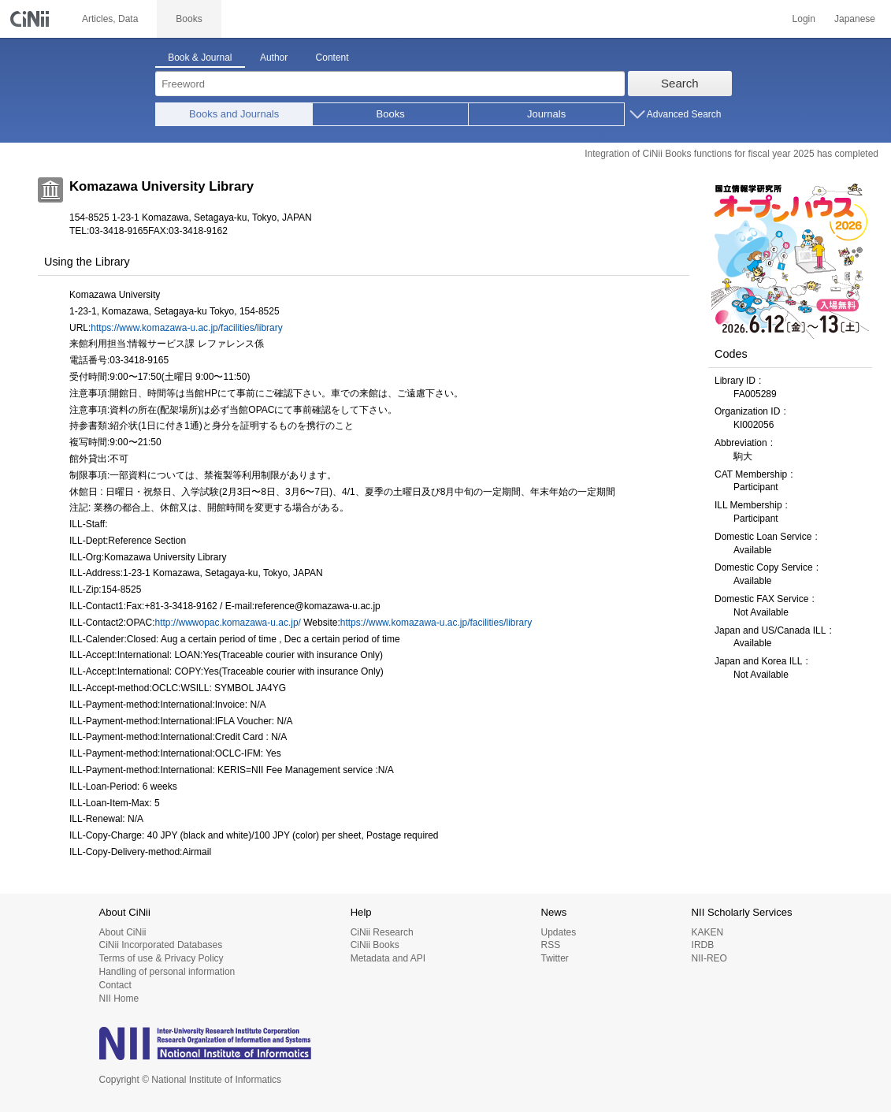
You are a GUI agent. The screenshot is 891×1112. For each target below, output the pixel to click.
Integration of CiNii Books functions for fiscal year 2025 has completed (731, 153)
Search (680, 83)
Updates (558, 932)
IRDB (703, 944)
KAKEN (708, 932)
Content (332, 57)
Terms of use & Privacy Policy (161, 958)
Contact (115, 985)
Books (391, 114)
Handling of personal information (167, 971)
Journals (546, 114)
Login (804, 18)
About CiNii (123, 932)
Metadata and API (388, 958)
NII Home (119, 998)
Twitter (554, 958)
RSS (550, 944)
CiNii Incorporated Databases (161, 944)
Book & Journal (200, 57)
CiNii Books (375, 944)
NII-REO (709, 958)
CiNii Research (382, 932)
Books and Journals (234, 114)
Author (274, 57)
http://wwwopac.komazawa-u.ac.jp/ (228, 622)
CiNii (31, 19)
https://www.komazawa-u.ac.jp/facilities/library (186, 327)
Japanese (854, 18)
